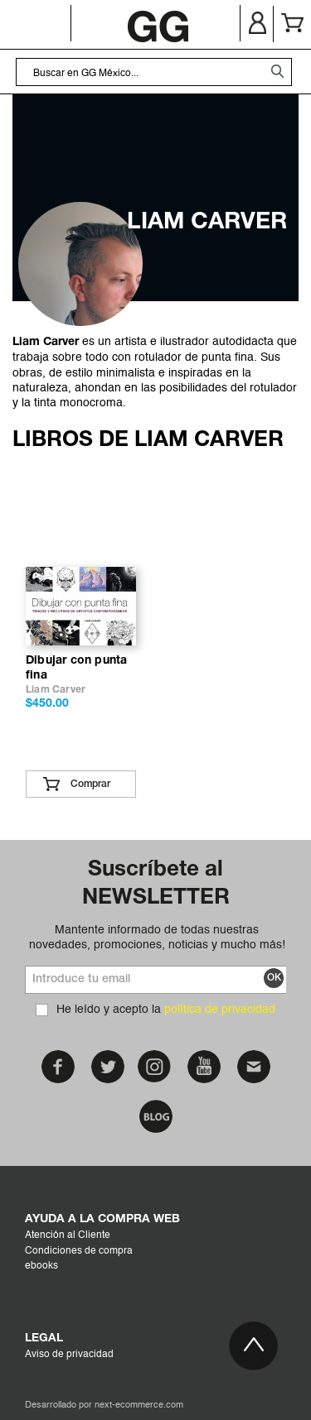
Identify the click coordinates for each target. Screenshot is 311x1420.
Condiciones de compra (79, 1251)
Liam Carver (55, 689)
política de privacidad (219, 1009)
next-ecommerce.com (139, 1405)
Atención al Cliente (67, 1235)
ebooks (41, 1266)
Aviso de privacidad (69, 1355)
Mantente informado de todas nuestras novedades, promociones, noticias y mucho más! (157, 937)
